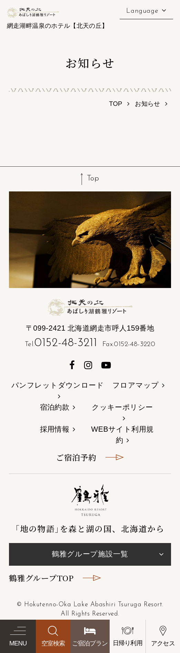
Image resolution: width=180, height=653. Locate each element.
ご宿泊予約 (76, 457)
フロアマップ (135, 385)
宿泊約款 (55, 407)
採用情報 (55, 429)
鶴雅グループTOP (41, 578)
